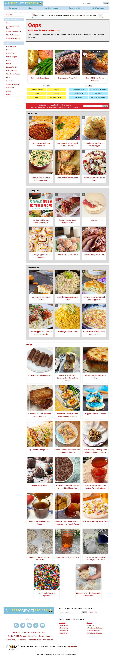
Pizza (8, 77)
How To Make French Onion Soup (95, 376)
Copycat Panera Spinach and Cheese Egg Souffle (94, 298)
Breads (37, 93)
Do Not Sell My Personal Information (22, 636)
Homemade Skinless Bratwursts (39, 375)
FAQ (43, 632)
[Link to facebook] (16, 625)
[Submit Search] (106, 3)
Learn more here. (73, 646)
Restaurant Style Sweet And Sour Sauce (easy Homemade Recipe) (67, 522)
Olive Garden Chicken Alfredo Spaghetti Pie (94, 333)
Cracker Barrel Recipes (13, 38)
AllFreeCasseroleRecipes (94, 633)
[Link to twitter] (22, 625)
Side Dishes (10, 88)
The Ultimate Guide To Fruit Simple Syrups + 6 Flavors (95, 558)
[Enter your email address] (70, 612)
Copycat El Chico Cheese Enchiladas (95, 79)
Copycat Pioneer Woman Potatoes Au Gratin (41, 179)
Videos (8, 23)
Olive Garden (98, 93)
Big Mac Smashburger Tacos (39, 450)
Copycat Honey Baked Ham (94, 255)
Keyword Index (44, 636)
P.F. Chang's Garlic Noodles (68, 332)
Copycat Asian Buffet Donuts (67, 255)
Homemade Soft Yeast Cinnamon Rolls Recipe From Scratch (67, 378)
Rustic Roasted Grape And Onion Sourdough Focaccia (67, 451)
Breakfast (9, 50)
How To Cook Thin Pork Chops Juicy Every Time (39, 415)
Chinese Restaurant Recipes (98, 89)
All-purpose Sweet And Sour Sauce (39, 522)
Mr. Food (89, 623)
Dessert (56, 93)
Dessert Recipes (11, 57)
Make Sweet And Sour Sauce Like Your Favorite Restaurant (95, 486)
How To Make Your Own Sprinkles (47, 594)
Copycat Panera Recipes (13, 31)
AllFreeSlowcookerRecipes (95, 628)
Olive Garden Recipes (13, 35)
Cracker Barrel (79, 93)
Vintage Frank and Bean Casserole (41, 144)
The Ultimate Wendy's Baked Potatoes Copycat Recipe (67, 415)
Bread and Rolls (11, 46)
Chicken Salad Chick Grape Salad (95, 521)
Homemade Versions (56, 97)
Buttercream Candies (39, 485)
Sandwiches (10, 81)
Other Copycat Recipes (13, 74)
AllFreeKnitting (63, 628)
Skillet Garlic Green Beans (40, 78)
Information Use (74, 107)
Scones (94, 220)
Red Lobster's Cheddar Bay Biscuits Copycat (94, 144)
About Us (16, 632)
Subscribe (9, 15)
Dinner (36, 97)
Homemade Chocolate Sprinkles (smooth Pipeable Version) (67, 486)
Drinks (8, 60)
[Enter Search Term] (91, 3)
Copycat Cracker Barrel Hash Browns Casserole (67, 144)
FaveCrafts (62, 623)
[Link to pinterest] (29, 625)
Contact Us (35, 632)
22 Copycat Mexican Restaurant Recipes (41, 221)
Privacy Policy (65, 107)
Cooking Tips (10, 53)
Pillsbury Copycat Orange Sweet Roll (41, 256)
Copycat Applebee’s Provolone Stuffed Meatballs (41, 333)
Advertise (25, 632)
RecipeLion (90, 625)
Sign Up (105, 106)
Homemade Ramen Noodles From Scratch (39, 558)
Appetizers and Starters (37, 89)
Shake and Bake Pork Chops (67, 178)
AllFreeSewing (63, 630)
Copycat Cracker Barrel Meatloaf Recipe (67, 221)
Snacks (8, 91)
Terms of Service (34, 640)
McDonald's (78, 97)
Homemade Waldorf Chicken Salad (94, 179)
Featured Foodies (11, 67)
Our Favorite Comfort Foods (12, 27)
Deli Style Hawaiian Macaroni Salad (67, 298)
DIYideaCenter (63, 633)
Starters (8, 94)
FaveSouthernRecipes (93, 630)
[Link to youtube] (42, 625)
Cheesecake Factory (78, 89)
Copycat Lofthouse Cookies (95, 414)
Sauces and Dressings (13, 84)
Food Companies (11, 70)
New (29, 345)
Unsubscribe (48, 640)
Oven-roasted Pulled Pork (67, 78)
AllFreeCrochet (63, 625)
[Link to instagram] (35, 625)
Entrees (8, 63)
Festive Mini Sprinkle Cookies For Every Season (88, 594)
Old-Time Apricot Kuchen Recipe (41, 298)
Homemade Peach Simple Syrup (67, 557)
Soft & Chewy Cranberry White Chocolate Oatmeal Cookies (95, 451)
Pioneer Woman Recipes (98, 97)
